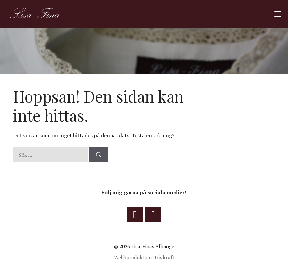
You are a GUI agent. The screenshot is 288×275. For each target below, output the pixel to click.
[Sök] (98, 154)
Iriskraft (164, 257)
